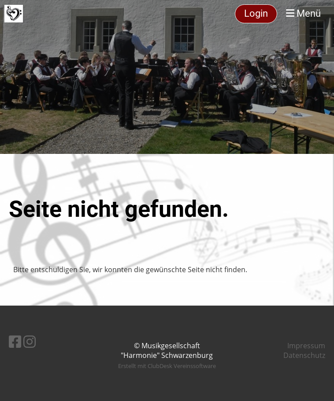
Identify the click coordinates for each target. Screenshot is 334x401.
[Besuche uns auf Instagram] (29, 341)
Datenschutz (304, 355)
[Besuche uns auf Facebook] (15, 341)
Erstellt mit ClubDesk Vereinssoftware (167, 366)
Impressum (306, 345)
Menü (303, 13)
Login (256, 13)
